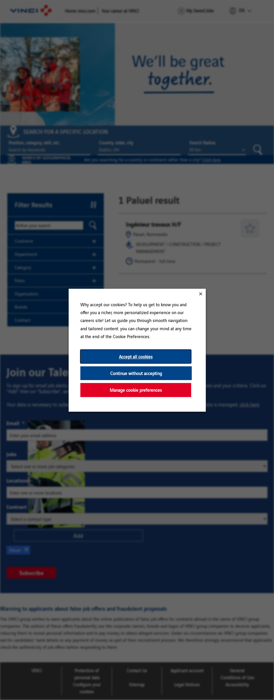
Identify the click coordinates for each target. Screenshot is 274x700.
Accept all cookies (135, 356)
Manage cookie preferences (135, 390)
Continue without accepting (136, 373)
